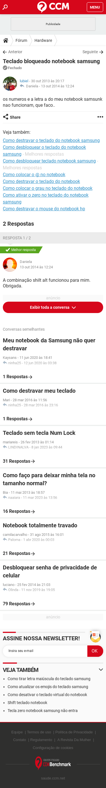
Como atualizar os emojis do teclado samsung (48, 686)
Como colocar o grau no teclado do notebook (47, 188)
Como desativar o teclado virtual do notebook (47, 694)
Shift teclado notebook (27, 702)
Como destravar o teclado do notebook (41, 181)
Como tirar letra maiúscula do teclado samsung (49, 678)
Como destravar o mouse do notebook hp (44, 208)
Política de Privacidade (74, 732)
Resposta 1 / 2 (17, 238)
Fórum (21, 40)
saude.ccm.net (53, 778)
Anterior (15, 52)
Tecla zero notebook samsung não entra (43, 710)
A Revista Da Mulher (74, 740)
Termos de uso (39, 732)
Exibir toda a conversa (50, 307)
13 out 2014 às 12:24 (57, 86)
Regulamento (41, 740)
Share (15, 117)
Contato (19, 740)
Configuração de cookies (53, 748)
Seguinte (90, 52)
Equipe (17, 732)
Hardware (43, 40)
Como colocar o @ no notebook (34, 174)
